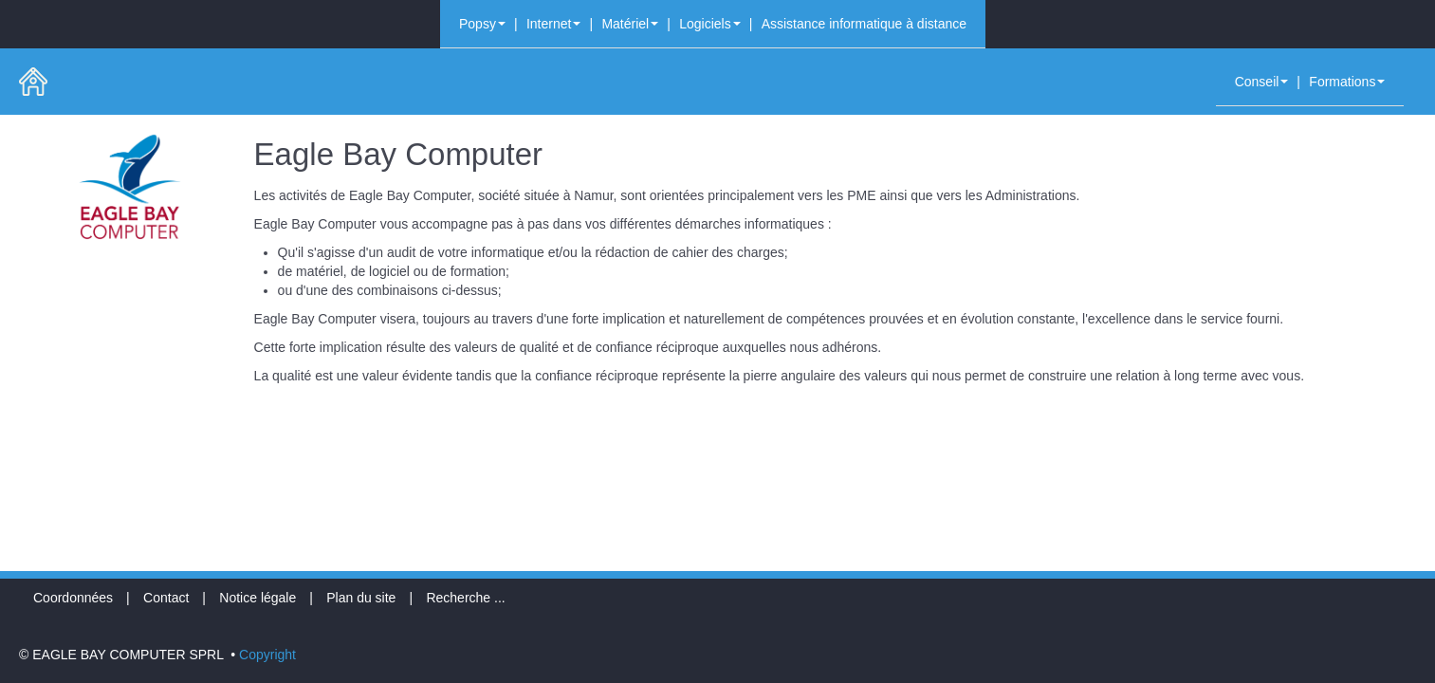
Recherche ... (465, 597)
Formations (1347, 81)
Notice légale (257, 597)
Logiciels (709, 23)
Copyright (267, 654)
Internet (553, 23)
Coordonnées (73, 597)
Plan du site (361, 597)
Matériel (629, 23)
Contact (166, 597)
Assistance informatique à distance (864, 23)
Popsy (482, 23)
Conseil (1262, 81)
